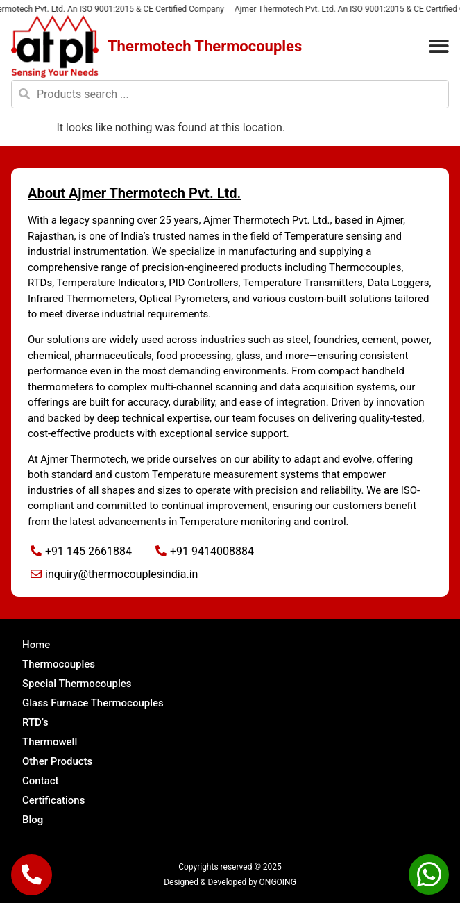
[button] (439, 47)
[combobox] (230, 94)
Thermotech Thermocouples (205, 46)
